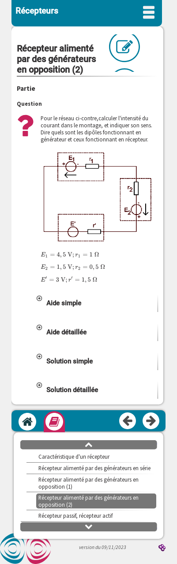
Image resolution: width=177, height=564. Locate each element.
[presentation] (70, 254)
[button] (96, 303)
